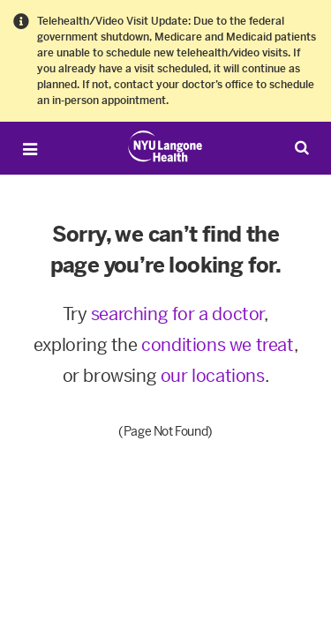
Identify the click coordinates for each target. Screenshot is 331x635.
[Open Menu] (30, 149)
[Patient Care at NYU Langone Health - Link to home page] (165, 146)
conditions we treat (217, 344)
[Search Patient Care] (302, 147)
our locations (213, 375)
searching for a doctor (177, 314)
